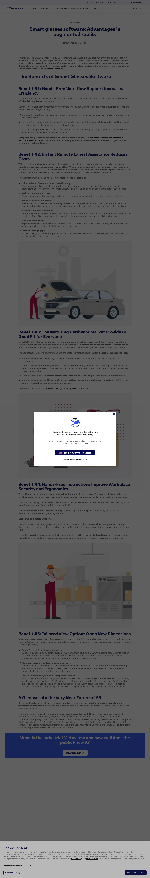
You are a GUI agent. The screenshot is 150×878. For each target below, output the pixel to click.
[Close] (114, 414)
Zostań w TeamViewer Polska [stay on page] (75, 459)
